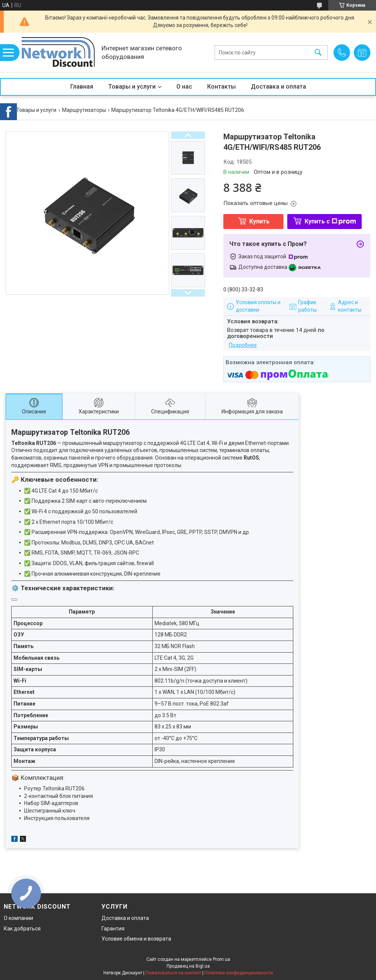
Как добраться (22, 929)
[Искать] (318, 52)
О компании (18, 918)
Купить (259, 221)
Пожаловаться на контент (173, 972)
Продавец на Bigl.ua (188, 966)
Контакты (221, 86)
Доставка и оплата (278, 86)
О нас (184, 86)
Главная (81, 86)
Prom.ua (221, 959)
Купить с (330, 221)
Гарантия (113, 929)
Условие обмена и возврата (136, 939)
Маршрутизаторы (84, 110)
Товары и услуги (132, 86)
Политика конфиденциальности (239, 972)
